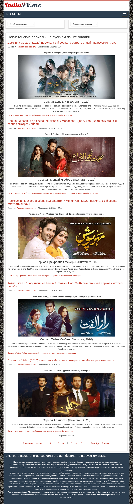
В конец (106, 443)
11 (86, 443)
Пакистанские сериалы (26, 47)
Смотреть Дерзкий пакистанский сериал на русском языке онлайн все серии (40, 115)
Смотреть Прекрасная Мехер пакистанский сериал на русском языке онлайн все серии (44, 276)
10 (81, 443)
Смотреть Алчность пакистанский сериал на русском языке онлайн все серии (40, 431)
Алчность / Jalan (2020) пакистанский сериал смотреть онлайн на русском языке (61, 360)
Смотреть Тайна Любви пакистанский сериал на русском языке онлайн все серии (42, 353)
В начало (28, 443)
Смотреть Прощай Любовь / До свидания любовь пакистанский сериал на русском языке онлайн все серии (53, 193)
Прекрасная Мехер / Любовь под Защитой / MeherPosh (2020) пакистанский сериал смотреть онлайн (63, 202)
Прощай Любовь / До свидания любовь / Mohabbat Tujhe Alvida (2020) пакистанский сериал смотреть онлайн (63, 122)
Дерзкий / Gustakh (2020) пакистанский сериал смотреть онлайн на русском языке (62, 42)
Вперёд (95, 443)
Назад (39, 443)
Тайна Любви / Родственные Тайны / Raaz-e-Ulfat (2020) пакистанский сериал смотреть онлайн (65, 285)
